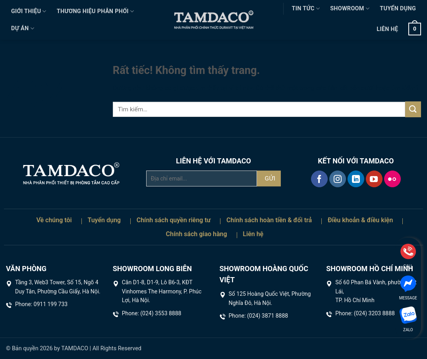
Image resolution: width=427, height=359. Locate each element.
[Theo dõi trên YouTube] (374, 179)
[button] (414, 29)
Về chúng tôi (53, 220)
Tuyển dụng (398, 8)
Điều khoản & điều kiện (360, 220)
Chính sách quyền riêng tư (174, 220)
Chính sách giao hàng (196, 234)
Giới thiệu (28, 11)
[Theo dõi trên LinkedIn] (356, 179)
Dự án (22, 28)
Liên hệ (387, 29)
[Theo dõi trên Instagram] (337, 179)
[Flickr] (392, 179)
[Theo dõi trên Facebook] (319, 179)
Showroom (349, 8)
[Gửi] (413, 109)
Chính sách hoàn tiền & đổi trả (269, 220)
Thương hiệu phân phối (95, 11)
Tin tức (306, 8)
